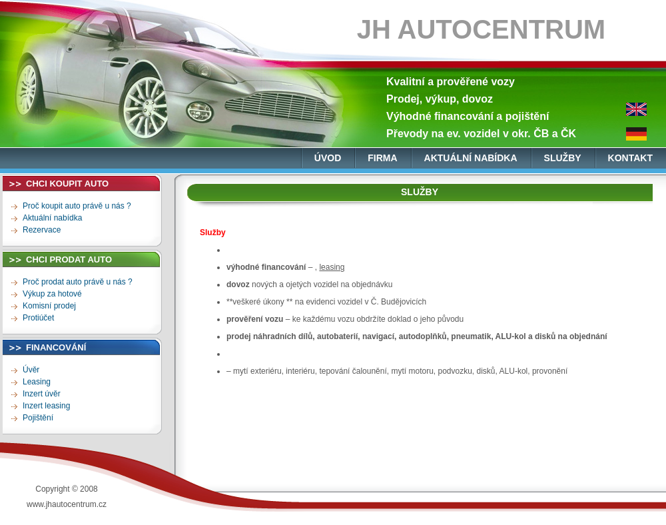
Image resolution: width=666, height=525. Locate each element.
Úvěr (31, 369)
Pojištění (38, 417)
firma (382, 158)
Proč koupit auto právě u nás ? (77, 206)
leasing (331, 267)
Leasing (37, 381)
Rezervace (42, 230)
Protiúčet (38, 317)
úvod (327, 158)
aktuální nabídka (470, 158)
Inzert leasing (46, 405)
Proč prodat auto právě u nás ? (78, 281)
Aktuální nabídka (52, 218)
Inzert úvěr (42, 393)
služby (562, 158)
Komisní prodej (49, 305)
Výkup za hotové (52, 293)
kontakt (630, 158)
